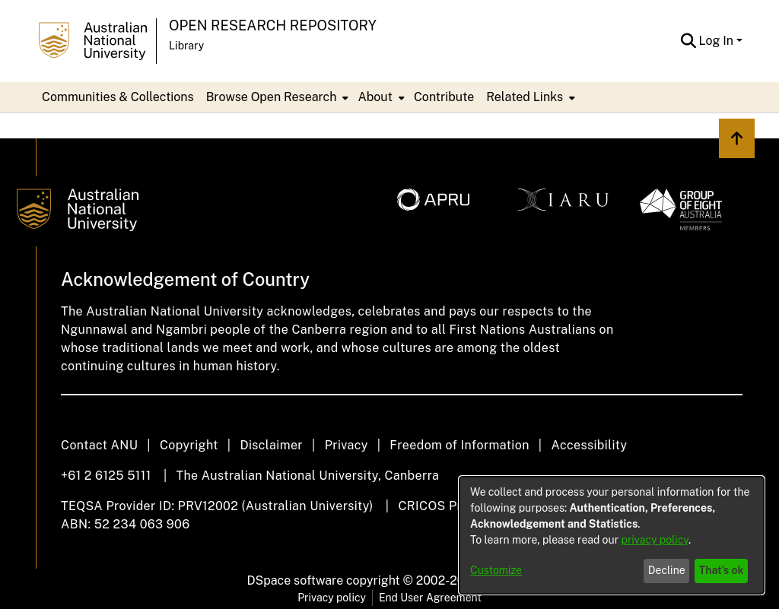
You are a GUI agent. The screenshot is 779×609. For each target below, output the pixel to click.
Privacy (346, 445)
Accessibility (589, 445)
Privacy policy (331, 598)
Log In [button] (717, 40)
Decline (666, 570)
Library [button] (186, 46)
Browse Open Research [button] (271, 97)
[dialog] (611, 535)
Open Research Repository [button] (273, 25)
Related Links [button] (524, 97)
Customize (496, 570)
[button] (688, 41)
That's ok (721, 570)
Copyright (189, 445)
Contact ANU (99, 445)
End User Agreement (430, 598)
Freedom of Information (459, 445)
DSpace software (295, 580)
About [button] (375, 97)
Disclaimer (271, 445)
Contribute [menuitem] (444, 97)
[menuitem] (276, 97)
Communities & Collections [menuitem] (118, 97)
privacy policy (655, 540)
